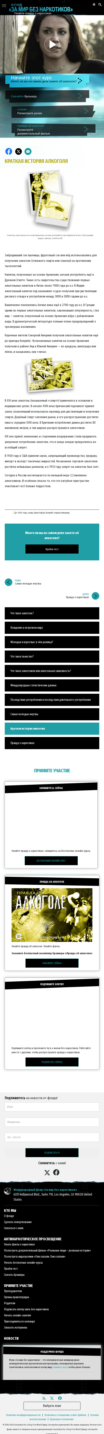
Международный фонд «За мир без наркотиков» (45, 1190)
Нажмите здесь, (61, 1367)
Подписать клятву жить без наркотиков (26, 1309)
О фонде (9, 1216)
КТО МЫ (10, 1210)
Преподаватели (13, 1291)
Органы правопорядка (16, 1297)
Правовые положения (61, 1419)
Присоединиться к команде (19, 1321)
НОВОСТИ (11, 1338)
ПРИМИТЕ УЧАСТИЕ (52, 771)
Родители (9, 1303)
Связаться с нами (13, 1228)
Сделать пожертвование (18, 1222)
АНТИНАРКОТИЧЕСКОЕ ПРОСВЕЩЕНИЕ (32, 1239)
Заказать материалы (15, 1327)
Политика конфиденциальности (23, 1415)
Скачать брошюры (14, 1275)
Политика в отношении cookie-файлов (65, 1415)
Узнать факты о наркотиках (19, 1244)
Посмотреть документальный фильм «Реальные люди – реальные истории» (47, 1250)
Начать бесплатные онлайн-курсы (23, 1262)
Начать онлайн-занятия (17, 1315)
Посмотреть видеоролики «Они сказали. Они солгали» (34, 1256)
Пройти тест (11, 1268)
